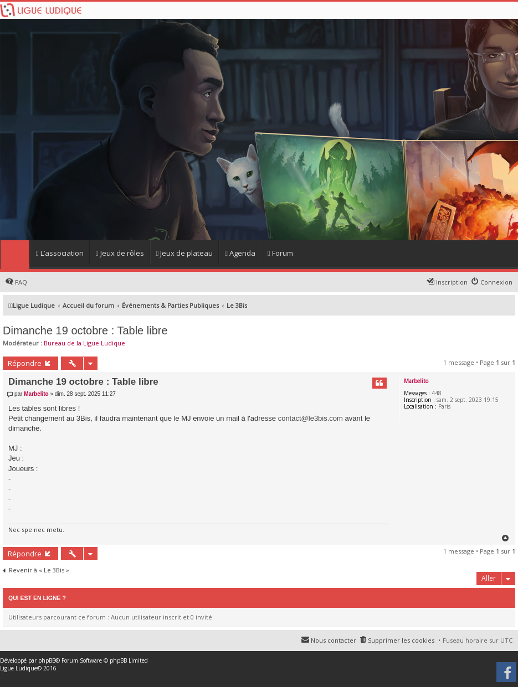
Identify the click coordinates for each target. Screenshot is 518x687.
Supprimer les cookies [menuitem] (401, 640)
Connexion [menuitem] (496, 282)
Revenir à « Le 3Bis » (39, 570)
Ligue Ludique (18, 668)
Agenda (240, 253)
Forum (280, 253)
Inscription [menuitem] (452, 282)
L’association (60, 253)
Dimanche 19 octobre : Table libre (85, 330)
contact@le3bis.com (310, 418)
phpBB (46, 660)
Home (14, 254)
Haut (506, 538)
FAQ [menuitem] (21, 282)
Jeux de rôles (120, 253)
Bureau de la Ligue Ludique (84, 343)
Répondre (25, 363)
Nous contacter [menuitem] (333, 640)
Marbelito (416, 381)
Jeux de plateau (184, 253)
